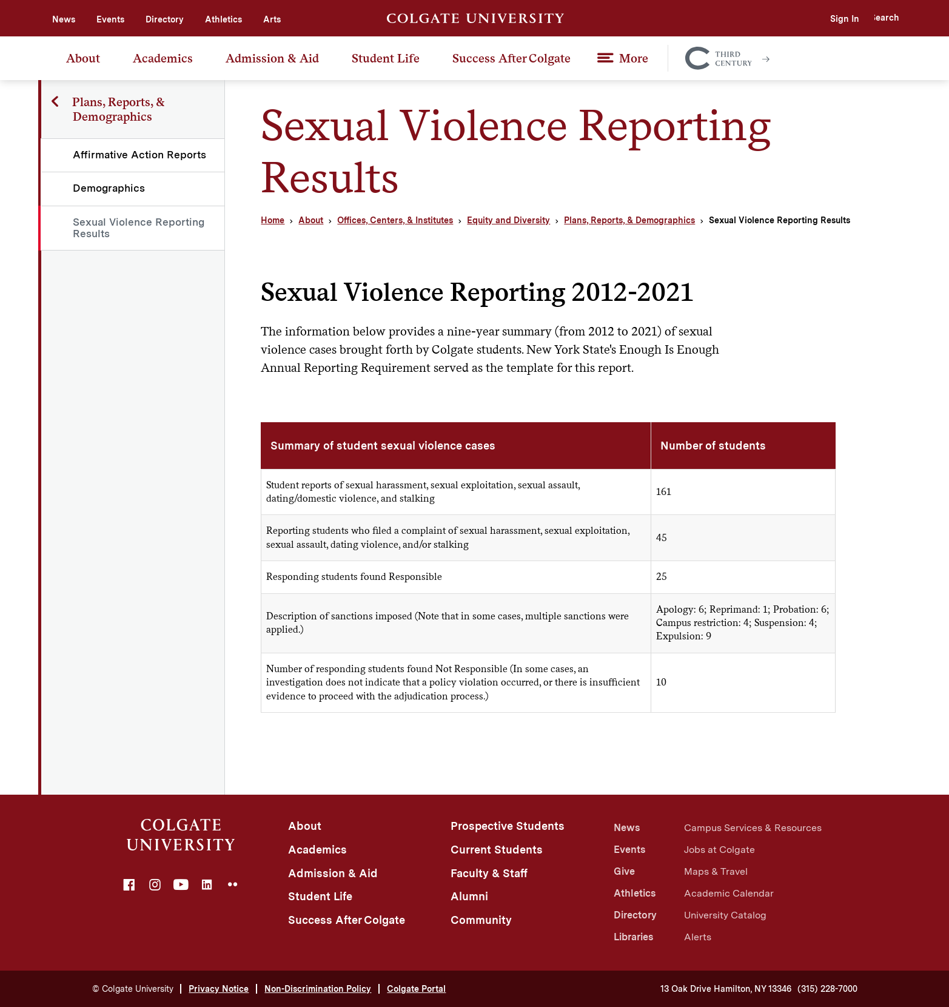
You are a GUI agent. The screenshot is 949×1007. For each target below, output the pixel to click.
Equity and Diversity (508, 220)
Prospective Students (508, 826)
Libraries (633, 937)
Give (624, 871)
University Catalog (725, 915)
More (633, 58)
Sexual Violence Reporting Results (139, 228)
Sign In (818, 19)
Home (272, 220)
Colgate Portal (416, 989)
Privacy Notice (219, 989)
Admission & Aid (272, 58)
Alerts (697, 937)
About (83, 58)
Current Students (497, 849)
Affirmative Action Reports (140, 155)
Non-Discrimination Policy (317, 989)
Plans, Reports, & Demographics (629, 220)
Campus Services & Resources (753, 828)
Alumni (469, 896)
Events (110, 19)
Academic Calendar (729, 893)
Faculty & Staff (489, 873)
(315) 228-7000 (827, 989)
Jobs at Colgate (719, 849)
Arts (272, 19)
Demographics (109, 188)
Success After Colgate (511, 58)
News (63, 19)
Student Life (386, 58)
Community (481, 920)
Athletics (223, 19)
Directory (165, 19)
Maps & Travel (716, 871)
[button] (874, 18)
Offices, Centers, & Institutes (395, 220)
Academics (163, 58)
